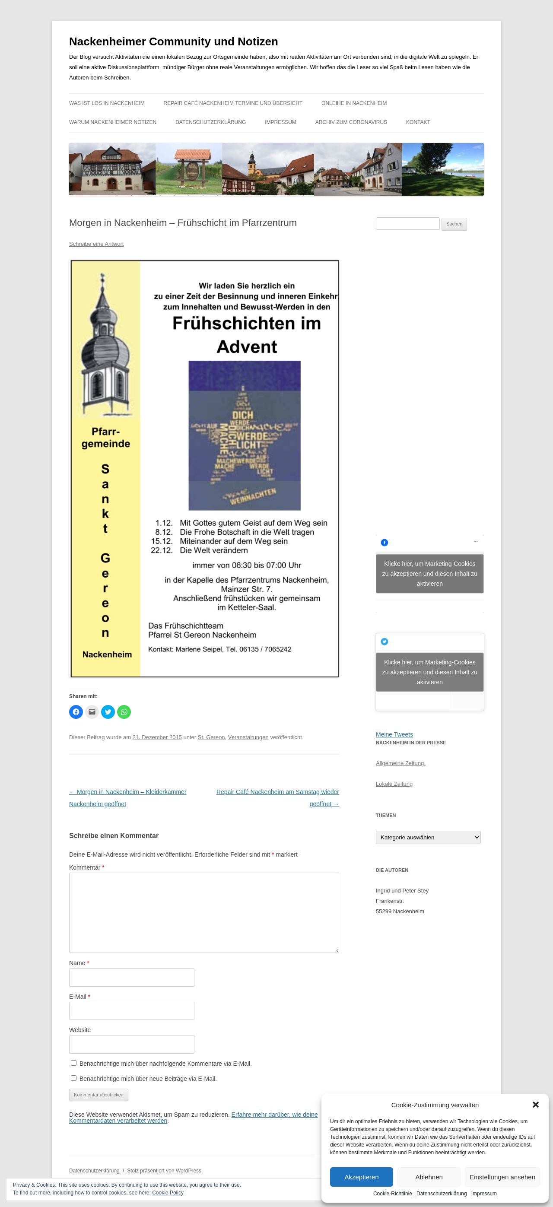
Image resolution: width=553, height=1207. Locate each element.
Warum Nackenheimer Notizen (112, 122)
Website (80, 1029)
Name (79, 962)
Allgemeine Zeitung (401, 763)
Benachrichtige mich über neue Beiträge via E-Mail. (148, 1078)
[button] (535, 1104)
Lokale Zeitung (394, 784)
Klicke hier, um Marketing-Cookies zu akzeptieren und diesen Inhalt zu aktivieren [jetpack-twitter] (429, 671)
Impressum (484, 1193)
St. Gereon (211, 737)
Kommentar (87, 867)
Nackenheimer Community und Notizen (173, 41)
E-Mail (79, 996)
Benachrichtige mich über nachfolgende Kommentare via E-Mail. (165, 1063)
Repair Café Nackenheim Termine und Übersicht (233, 103)
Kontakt (418, 122)
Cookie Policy (168, 1193)
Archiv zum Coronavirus (351, 122)
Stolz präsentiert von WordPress (164, 1171)
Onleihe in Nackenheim (354, 103)
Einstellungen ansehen (502, 1177)
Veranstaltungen (248, 737)
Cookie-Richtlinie (392, 1193)
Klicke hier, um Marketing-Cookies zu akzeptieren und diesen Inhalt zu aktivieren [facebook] (429, 573)
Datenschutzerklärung (441, 1193)
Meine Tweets (394, 734)
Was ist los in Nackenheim (107, 103)
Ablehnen (428, 1177)
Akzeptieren (361, 1177)
